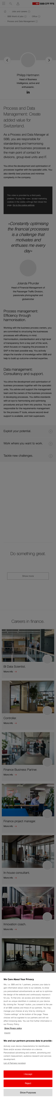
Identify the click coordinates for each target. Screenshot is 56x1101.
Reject (28, 1089)
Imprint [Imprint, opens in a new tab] (7, 1038)
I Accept (28, 1080)
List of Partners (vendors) (15, 1069)
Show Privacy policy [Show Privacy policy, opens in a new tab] (13, 1034)
